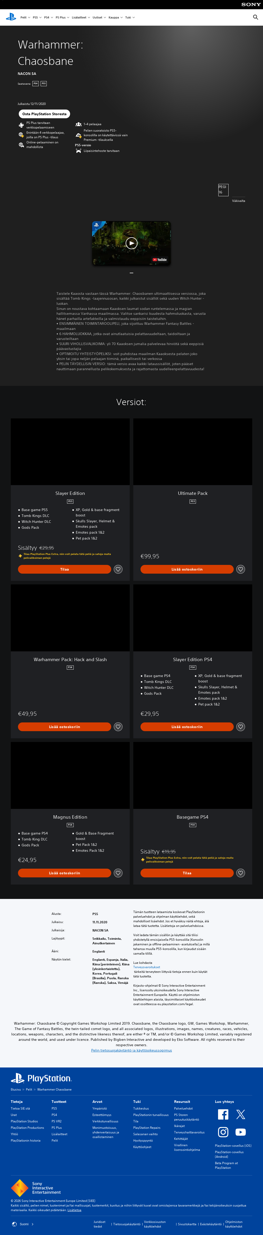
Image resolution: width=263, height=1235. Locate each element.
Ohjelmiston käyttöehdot (233, 1224)
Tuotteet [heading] (59, 1101)
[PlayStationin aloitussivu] (11, 17)
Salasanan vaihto (145, 1134)
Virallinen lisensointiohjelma (187, 1147)
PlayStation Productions (27, 1127)
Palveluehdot (183, 1108)
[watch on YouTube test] (159, 259)
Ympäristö (99, 1108)
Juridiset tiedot (99, 1224)
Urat (14, 1115)
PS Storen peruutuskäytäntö (186, 1117)
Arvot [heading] (97, 1101)
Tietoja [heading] (17, 1101)
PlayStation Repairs (147, 1127)
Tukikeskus (141, 1108)
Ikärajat (179, 1126)
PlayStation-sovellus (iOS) (233, 1145)
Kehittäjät (181, 1138)
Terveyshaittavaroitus (189, 1132)
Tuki (128, 17)
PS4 (46, 17)
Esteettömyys (101, 1115)
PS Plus (60, 17)
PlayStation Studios (24, 1121)
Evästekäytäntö (211, 1224)
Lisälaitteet (79, 17)
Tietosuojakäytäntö (126, 1224)
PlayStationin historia (26, 1140)
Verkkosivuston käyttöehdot (155, 1224)
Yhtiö (14, 1134)
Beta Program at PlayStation (226, 1165)
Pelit (23, 17)
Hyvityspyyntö (143, 1140)
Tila (135, 1121)
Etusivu (16, 1089)
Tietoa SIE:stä (20, 1108)
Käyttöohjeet (142, 1147)
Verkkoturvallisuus (105, 1121)
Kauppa (114, 17)
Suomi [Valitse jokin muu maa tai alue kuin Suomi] (23, 1224)
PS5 (35, 17)
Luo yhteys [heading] (224, 1101)
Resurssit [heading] (182, 1101)
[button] (131, 243)
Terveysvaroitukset (146, 967)
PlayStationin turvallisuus (151, 1115)
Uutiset (97, 17)
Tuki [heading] (137, 1101)
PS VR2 (56, 1121)
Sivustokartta (187, 1224)
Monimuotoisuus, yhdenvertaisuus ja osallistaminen (105, 1132)
